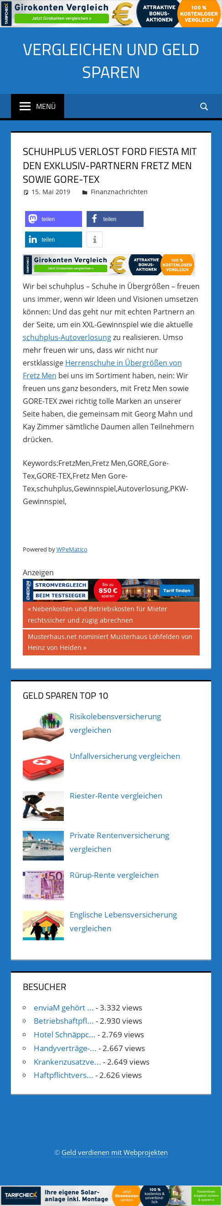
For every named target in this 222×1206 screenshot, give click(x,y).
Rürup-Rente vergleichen (114, 875)
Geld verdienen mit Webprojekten (115, 1152)
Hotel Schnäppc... (65, 1034)
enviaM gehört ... (64, 1007)
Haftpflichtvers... (63, 1075)
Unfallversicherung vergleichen (125, 756)
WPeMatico (72, 549)
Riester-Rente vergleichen (116, 795)
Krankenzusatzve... (67, 1062)
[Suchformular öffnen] (204, 106)
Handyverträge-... (65, 1048)
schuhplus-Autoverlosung (67, 337)
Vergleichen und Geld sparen (111, 60)
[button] (53, 219)
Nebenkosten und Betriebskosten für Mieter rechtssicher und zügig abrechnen (97, 613)
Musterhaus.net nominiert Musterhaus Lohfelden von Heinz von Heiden (109, 641)
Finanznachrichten (119, 191)
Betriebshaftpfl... (64, 1020)
